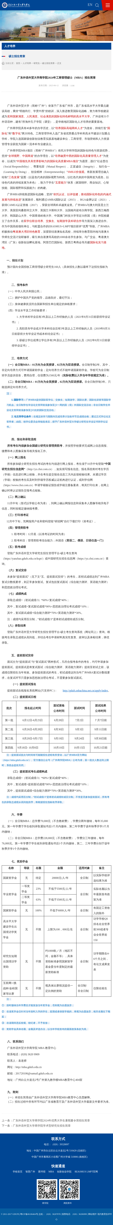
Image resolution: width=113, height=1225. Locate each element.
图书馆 (41, 1171)
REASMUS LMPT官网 (86, 1171)
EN (90, 5)
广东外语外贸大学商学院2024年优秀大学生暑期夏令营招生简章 (51, 1120)
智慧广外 (30, 1171)
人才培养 (27, 63)
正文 (59, 63)
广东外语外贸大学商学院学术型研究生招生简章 (42, 1125)
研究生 (37, 63)
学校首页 (17, 1171)
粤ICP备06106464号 (29, 1214)
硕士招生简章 (48, 63)
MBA (51, 1171)
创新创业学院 (64, 1171)
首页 (18, 63)
